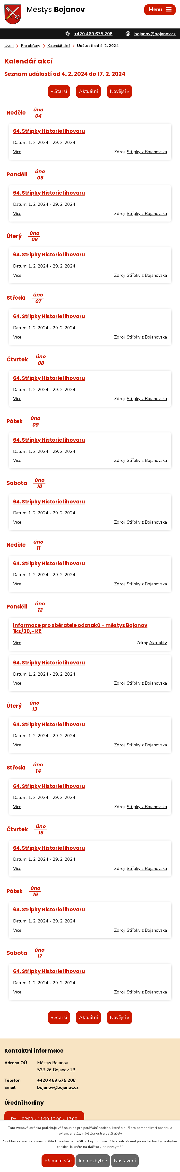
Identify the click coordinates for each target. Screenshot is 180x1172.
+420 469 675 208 (56, 1080)
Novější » (119, 91)
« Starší (59, 91)
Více (17, 152)
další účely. (114, 1133)
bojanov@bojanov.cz (57, 1087)
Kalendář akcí (58, 45)
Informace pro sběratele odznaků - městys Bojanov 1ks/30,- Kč (80, 628)
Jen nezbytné (92, 1160)
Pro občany (30, 45)
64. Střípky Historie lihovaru (49, 130)
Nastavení (125, 1160)
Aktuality (158, 643)
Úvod (9, 45)
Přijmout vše (58, 1160)
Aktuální (88, 91)
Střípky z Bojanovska (147, 152)
